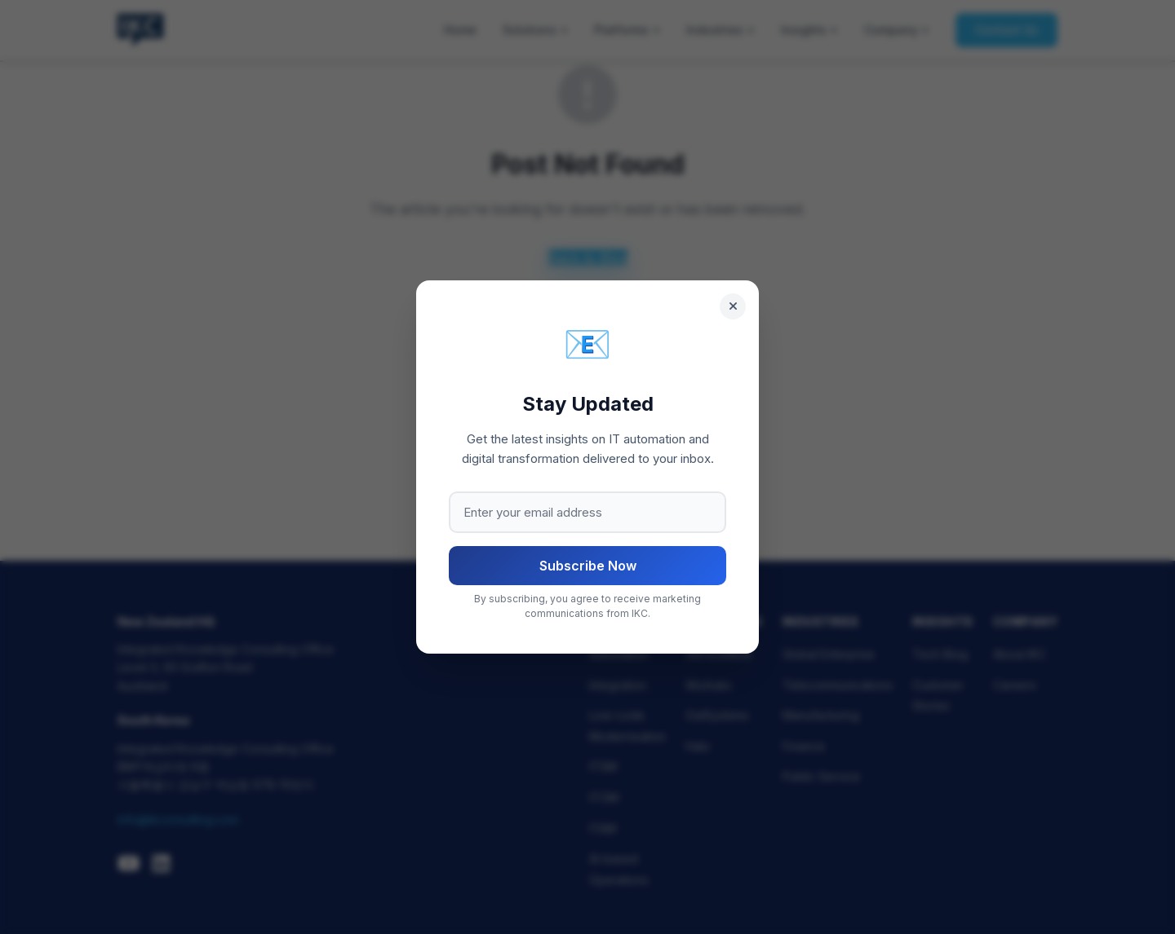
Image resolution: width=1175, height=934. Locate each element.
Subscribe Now (587, 565)
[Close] (733, 306)
